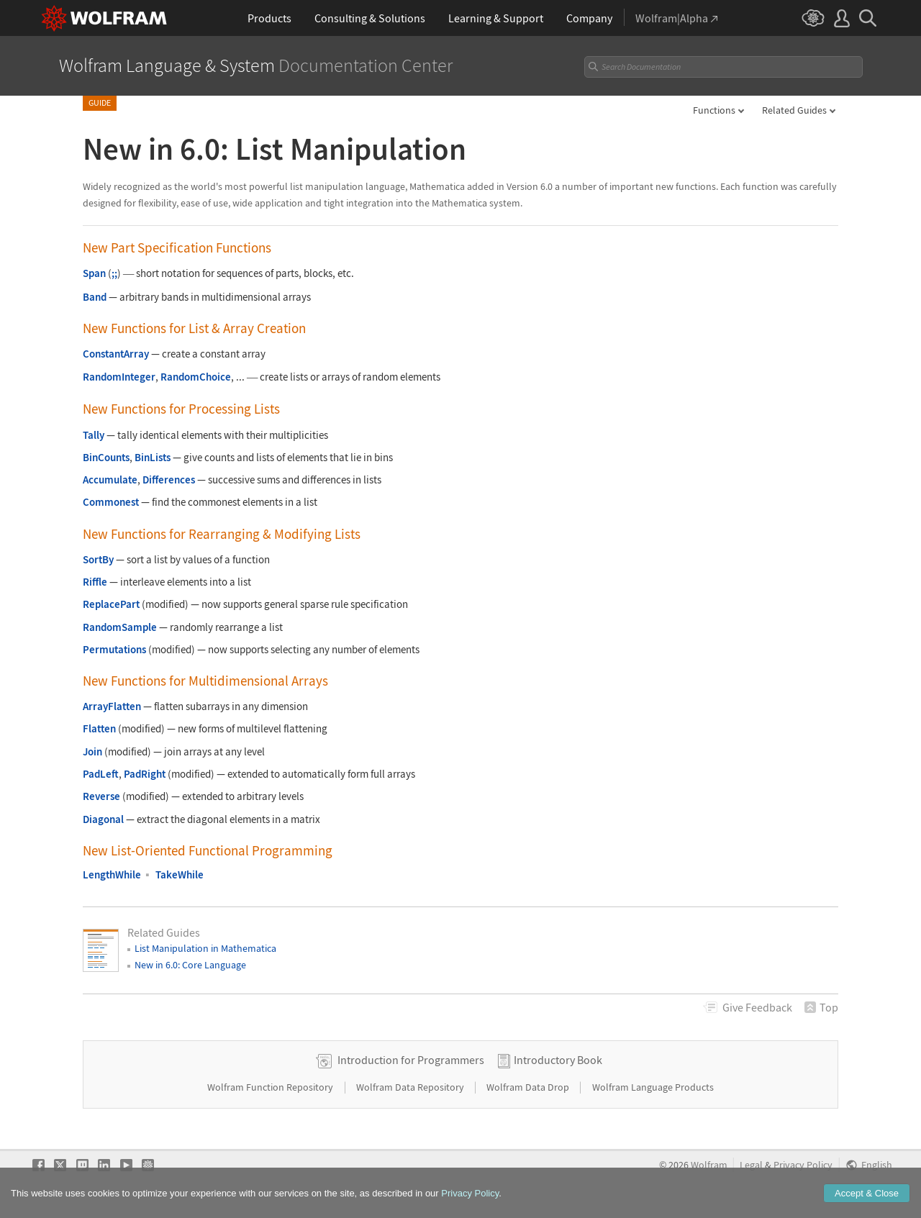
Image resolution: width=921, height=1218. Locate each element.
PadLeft (101, 774)
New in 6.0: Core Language (190, 964)
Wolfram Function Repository (271, 1087)
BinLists (153, 457)
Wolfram (709, 1165)
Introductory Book (558, 1060)
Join (92, 751)
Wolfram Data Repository (411, 1087)
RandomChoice (195, 376)
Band (94, 297)
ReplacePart (111, 604)
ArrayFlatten (112, 706)
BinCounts (106, 457)
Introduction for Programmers (410, 1060)
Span (94, 273)
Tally (93, 435)
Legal (751, 1165)
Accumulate (110, 479)
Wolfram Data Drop (528, 1087)
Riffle (95, 581)
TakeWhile (179, 874)
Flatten (99, 728)
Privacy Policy (802, 1165)
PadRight (144, 774)
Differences (168, 479)
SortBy (98, 559)
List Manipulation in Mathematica (205, 948)
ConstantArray (116, 353)
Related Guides (794, 110)
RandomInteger (119, 376)
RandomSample (120, 627)
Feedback (757, 1007)
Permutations (114, 649)
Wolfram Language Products (653, 1087)
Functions (714, 110)
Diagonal (103, 819)
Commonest (111, 502)
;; (114, 273)
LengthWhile (112, 874)
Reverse (101, 796)
